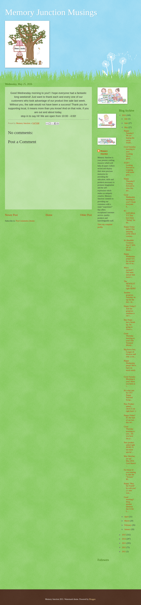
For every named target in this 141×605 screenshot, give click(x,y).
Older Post (86, 214)
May (126, 127)
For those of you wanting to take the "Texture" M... (130, 474)
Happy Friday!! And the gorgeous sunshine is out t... (130, 311)
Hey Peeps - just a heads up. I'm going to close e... (129, 324)
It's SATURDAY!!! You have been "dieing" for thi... (129, 217)
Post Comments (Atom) (25, 221)
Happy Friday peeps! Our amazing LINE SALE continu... (130, 231)
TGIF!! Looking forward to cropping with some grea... (129, 169)
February (128, 525)
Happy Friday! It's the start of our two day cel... (129, 419)
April (126, 517)
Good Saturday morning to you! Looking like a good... (130, 153)
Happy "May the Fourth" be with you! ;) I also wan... (130, 488)
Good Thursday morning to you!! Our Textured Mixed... (129, 339)
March (127, 521)
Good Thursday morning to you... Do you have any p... (129, 433)
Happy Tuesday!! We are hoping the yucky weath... (129, 137)
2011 (124, 552)
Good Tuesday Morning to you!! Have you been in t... (129, 381)
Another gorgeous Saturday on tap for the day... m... (129, 297)
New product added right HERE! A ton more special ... (129, 447)
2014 (124, 539)
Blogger (92, 599)
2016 (124, 115)
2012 (124, 547)
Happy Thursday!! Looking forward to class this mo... (129, 185)
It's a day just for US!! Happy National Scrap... (129, 395)
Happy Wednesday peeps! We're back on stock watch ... (130, 367)
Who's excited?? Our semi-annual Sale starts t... (129, 272)
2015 (124, 535)
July (126, 119)
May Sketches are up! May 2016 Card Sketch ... (130, 461)
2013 (124, 543)
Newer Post (11, 214)
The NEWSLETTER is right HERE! (130, 285)
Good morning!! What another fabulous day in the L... (129, 504)
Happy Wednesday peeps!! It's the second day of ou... (129, 259)
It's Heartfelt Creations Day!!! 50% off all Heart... (129, 245)
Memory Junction (104, 152)
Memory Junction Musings (51, 12)
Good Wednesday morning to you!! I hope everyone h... (130, 201)
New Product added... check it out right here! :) (130, 407)
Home (49, 214)
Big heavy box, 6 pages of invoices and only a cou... (130, 353)
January (127, 529)
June (126, 123)
